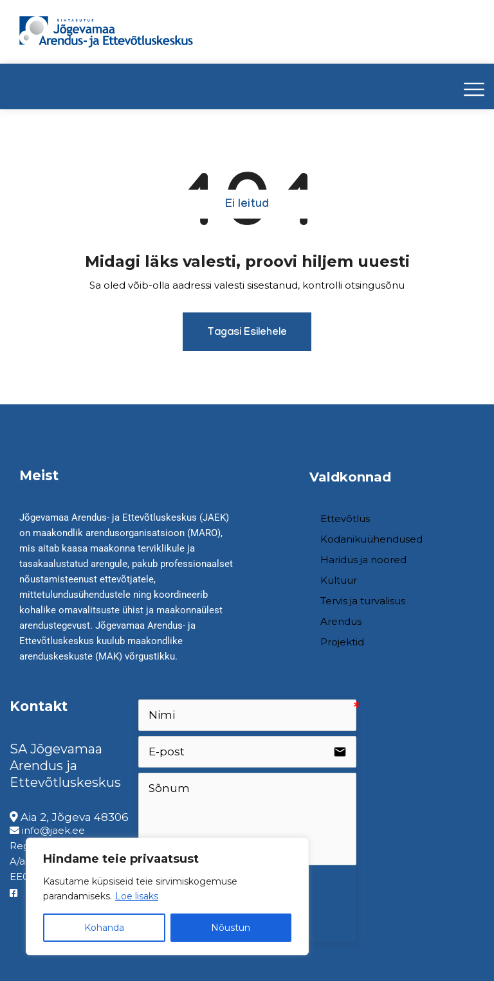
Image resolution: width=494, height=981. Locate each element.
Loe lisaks (136, 896)
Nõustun (230, 927)
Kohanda (104, 927)
